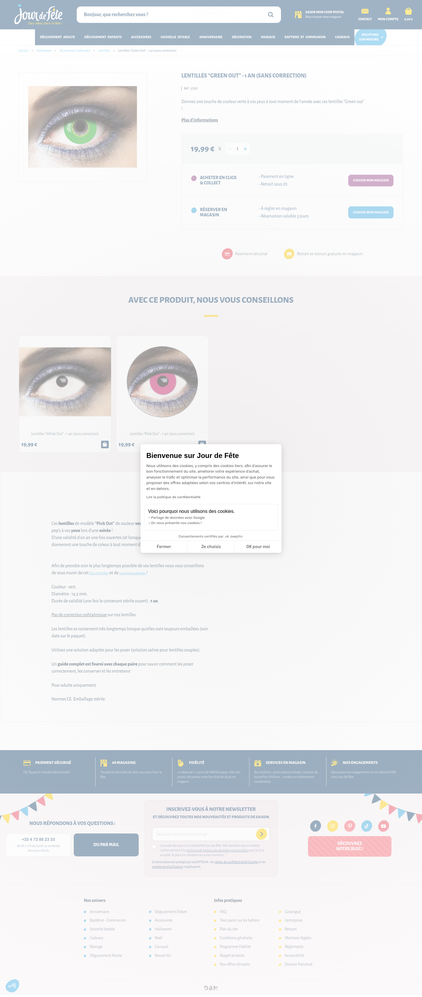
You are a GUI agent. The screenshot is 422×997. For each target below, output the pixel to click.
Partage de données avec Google (178, 518)
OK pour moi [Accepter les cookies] (258, 546)
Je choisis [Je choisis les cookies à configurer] (211, 546)
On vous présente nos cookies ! (176, 523)
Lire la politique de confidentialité (173, 497)
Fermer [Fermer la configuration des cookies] (164, 546)
